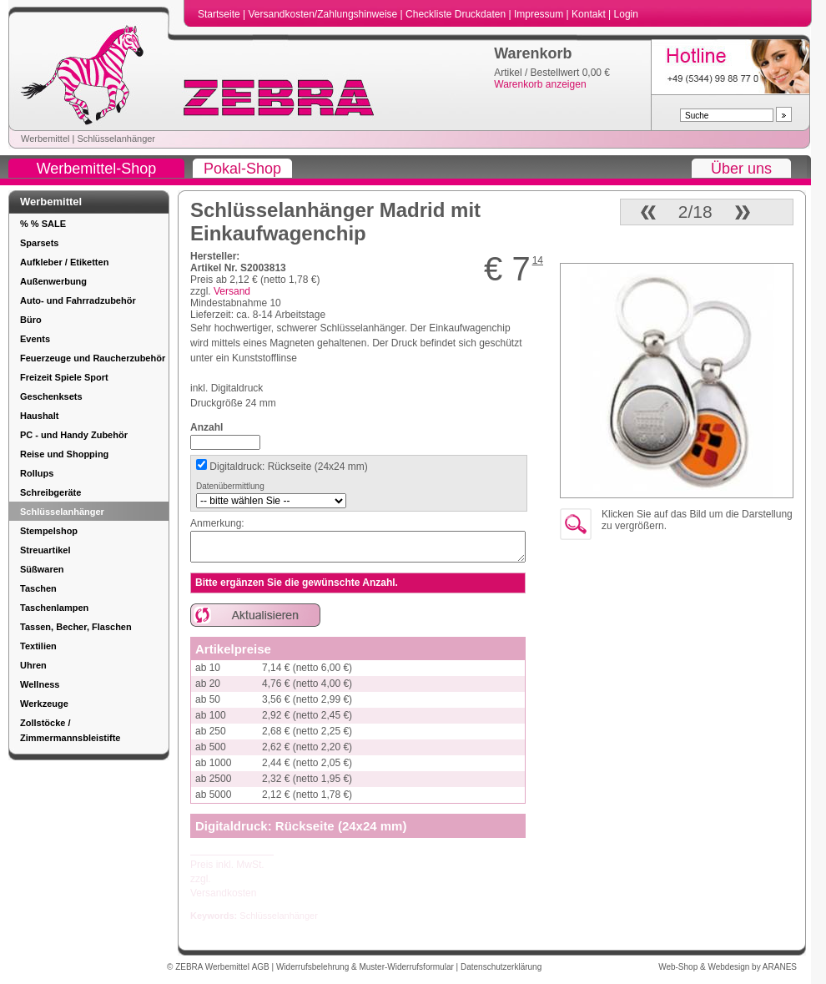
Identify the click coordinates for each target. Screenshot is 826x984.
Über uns (741, 168)
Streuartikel (45, 550)
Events (35, 339)
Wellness (40, 684)
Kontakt (590, 14)
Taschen (38, 588)
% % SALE (43, 224)
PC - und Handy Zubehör (74, 435)
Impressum (540, 14)
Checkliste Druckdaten (456, 14)
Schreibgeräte (50, 492)
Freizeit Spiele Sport (64, 377)
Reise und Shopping (64, 454)
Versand (232, 291)
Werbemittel (45, 139)
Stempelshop (49, 531)
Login (626, 14)
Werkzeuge (44, 704)
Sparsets (39, 243)
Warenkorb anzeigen (540, 84)
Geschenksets (51, 396)
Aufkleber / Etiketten (64, 262)
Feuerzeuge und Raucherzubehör (92, 358)
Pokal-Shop (242, 168)
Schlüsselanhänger (116, 139)
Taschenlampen (54, 608)
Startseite (220, 14)
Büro (31, 320)
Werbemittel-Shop (97, 168)
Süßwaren (42, 569)
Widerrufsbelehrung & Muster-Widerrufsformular (366, 966)
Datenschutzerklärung (501, 966)
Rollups (36, 473)
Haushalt (39, 416)
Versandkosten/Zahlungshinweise (324, 14)
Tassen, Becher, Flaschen (76, 627)
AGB (262, 966)
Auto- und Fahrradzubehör (78, 300)
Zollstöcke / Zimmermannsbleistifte (70, 730)
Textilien (38, 646)
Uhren (33, 665)
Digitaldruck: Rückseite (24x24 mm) (287, 466)
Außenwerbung (53, 281)
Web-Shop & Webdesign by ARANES (727, 966)
